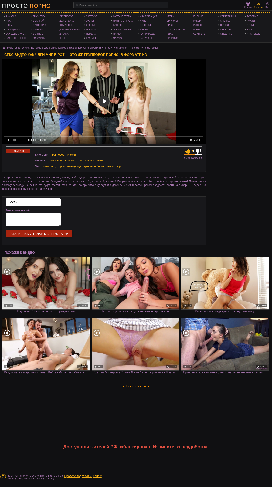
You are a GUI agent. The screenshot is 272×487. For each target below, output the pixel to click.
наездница (74, 166)
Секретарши (228, 16)
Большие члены (16, 38)
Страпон (225, 29)
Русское (198, 25)
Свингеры (199, 33)
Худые (251, 25)
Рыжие (197, 29)
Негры (171, 16)
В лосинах (39, 25)
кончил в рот (115, 166)
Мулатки (145, 29)
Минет (144, 20)
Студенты (226, 33)
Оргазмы (172, 20)
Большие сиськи (16, 33)
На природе (147, 33)
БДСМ (9, 25)
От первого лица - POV (178, 29)
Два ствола (67, 20)
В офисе (38, 33)
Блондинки (13, 29)
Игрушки (91, 29)
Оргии (170, 25)
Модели (248, 5)
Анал (9, 20)
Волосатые (40, 38)
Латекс (117, 25)
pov (62, 166)
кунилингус (50, 166)
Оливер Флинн (94, 160)
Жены (63, 38)
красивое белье (94, 166)
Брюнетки (39, 16)
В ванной (38, 20)
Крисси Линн (73, 160)
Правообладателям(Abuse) (83, 476)
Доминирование (70, 29)
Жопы (90, 20)
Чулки (250, 29)
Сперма (225, 20)
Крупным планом (124, 20)
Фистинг (252, 20)
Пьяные (198, 16)
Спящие (225, 25)
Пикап (170, 33)
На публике (147, 38)
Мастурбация (148, 16)
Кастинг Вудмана (124, 16)
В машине (39, 29)
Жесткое (91, 16)
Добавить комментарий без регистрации (39, 233)
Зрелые (91, 25)
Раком (197, 20)
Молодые (146, 25)
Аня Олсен (55, 160)
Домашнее (66, 25)
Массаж (118, 38)
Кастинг (91, 38)
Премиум (172, 38)
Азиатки (11, 16)
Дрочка (64, 33)
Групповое (66, 16)
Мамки (117, 33)
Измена (91, 33)
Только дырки (122, 29)
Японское (253, 33)
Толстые (252, 16)
